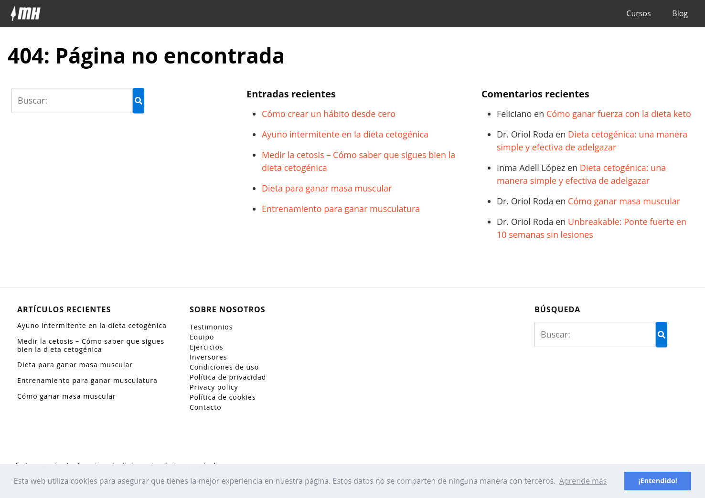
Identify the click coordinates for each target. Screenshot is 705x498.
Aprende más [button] (583, 481)
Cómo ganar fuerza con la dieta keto (618, 113)
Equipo (202, 336)
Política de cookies (223, 397)
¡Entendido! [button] (657, 480)
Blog (680, 13)
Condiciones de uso (224, 366)
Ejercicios (206, 346)
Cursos (638, 13)
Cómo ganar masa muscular (624, 201)
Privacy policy (214, 387)
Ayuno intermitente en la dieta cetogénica (345, 134)
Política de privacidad (228, 376)
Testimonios (211, 326)
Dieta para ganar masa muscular (327, 188)
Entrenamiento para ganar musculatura (341, 208)
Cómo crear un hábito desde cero (328, 113)
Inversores (208, 356)
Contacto (206, 407)
